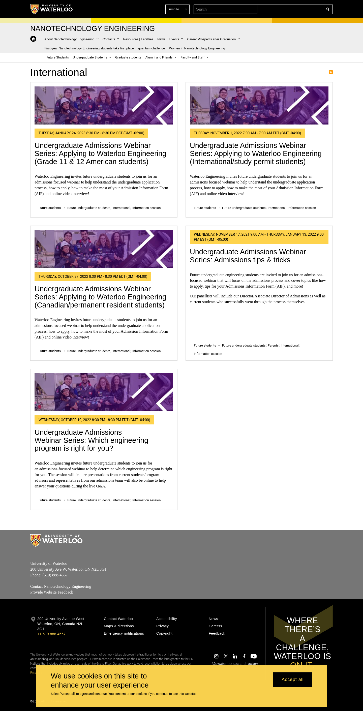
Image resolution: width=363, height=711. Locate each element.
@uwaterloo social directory (235, 664)
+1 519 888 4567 (51, 634)
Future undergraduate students (88, 208)
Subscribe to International (331, 72)
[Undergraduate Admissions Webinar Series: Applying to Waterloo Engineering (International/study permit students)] (259, 105)
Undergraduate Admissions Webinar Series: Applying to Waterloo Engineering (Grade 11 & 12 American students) (100, 153)
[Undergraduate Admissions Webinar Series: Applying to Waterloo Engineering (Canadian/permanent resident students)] (104, 249)
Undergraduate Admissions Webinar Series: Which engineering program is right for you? (91, 440)
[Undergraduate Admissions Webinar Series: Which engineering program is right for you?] (104, 392)
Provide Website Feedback (51, 592)
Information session (146, 208)
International (121, 208)
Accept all (293, 679)
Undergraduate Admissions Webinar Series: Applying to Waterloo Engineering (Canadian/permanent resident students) (100, 297)
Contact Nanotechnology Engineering (60, 586)
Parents (273, 345)
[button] (291, 9)
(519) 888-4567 (55, 575)
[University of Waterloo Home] (51, 9)
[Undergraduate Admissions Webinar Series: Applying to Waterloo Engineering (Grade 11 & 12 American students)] (104, 105)
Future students (50, 208)
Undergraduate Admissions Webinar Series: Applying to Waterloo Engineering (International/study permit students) (256, 153)
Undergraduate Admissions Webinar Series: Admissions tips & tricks (248, 256)
